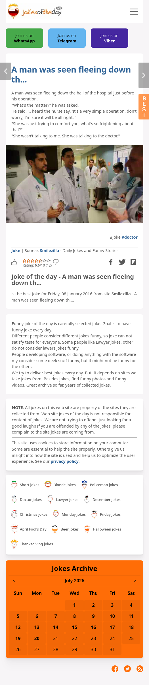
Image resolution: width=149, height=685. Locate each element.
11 (131, 616)
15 (74, 627)
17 (112, 627)
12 (17, 627)
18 (131, 627)
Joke (15, 250)
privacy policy (64, 461)
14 (55, 627)
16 (93, 627)
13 (36, 627)
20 (36, 638)
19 (17, 638)
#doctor (130, 237)
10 (112, 616)
